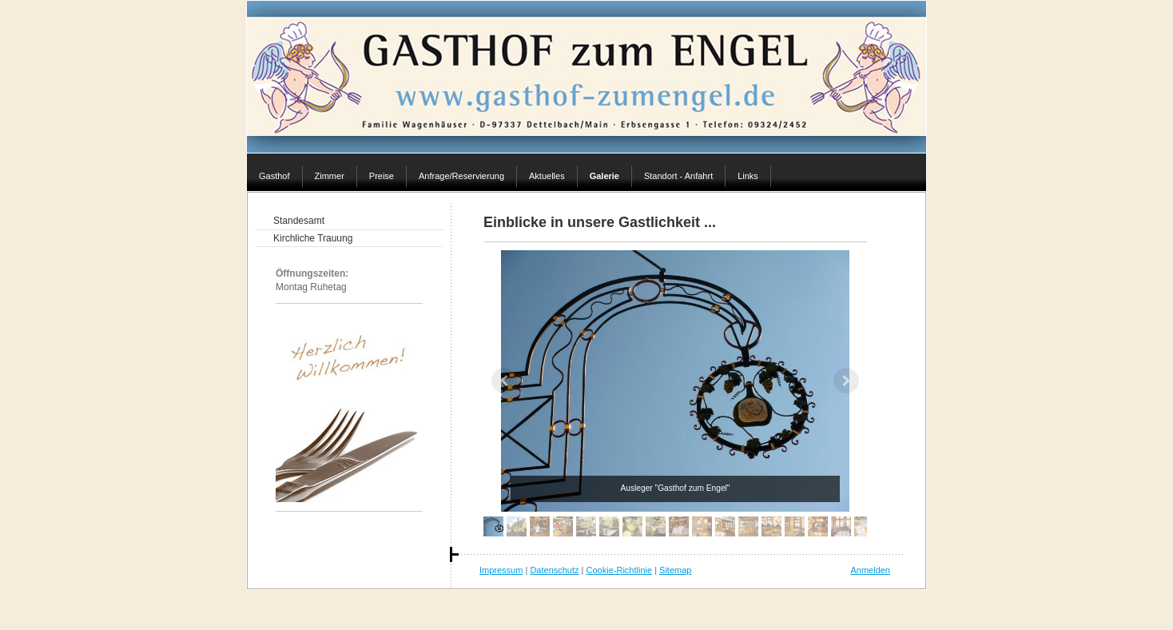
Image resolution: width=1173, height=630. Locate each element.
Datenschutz (554, 570)
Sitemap (675, 570)
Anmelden (870, 570)
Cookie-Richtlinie (619, 570)
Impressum (501, 570)
